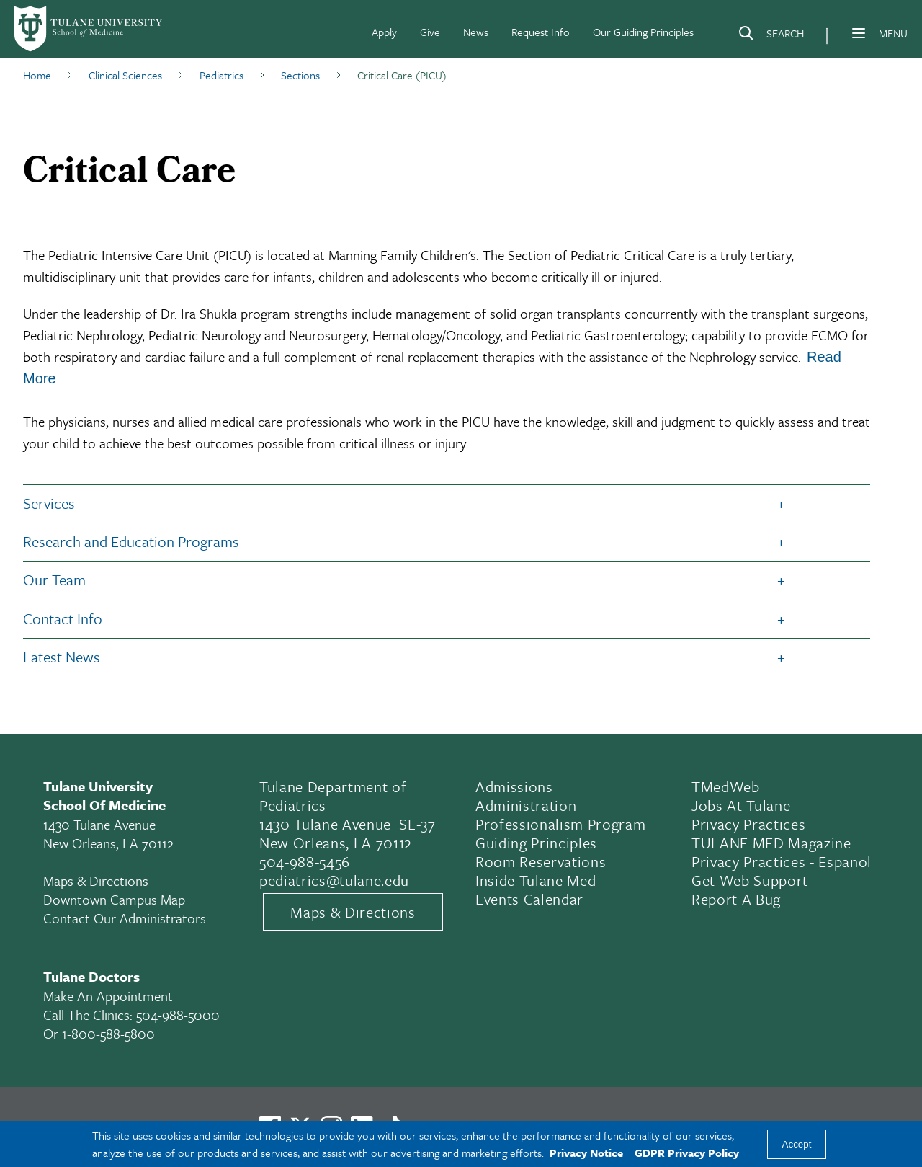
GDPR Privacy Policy (687, 1153)
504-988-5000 (178, 1014)
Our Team (54, 579)
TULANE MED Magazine (771, 842)
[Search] (771, 36)
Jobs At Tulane (741, 805)
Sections (300, 75)
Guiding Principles (536, 842)
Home (37, 75)
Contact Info (62, 618)
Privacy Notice (586, 1153)
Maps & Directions (95, 880)
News (475, 32)
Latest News (61, 656)
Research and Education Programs (131, 541)
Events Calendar (529, 899)
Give (430, 32)
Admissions (514, 786)
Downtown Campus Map (114, 899)
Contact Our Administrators (124, 918)
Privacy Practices (748, 824)
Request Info (540, 32)
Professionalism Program (560, 824)
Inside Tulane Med (535, 880)
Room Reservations (540, 861)
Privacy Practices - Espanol (782, 861)
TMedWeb (726, 786)
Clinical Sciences (125, 75)
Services (49, 503)
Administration (525, 805)
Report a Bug (736, 899)
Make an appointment (108, 996)
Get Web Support (750, 880)
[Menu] (858, 33)
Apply (384, 32)
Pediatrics (221, 75)
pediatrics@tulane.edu (334, 880)
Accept (797, 1144)
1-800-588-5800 (108, 1033)
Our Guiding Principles (643, 32)
